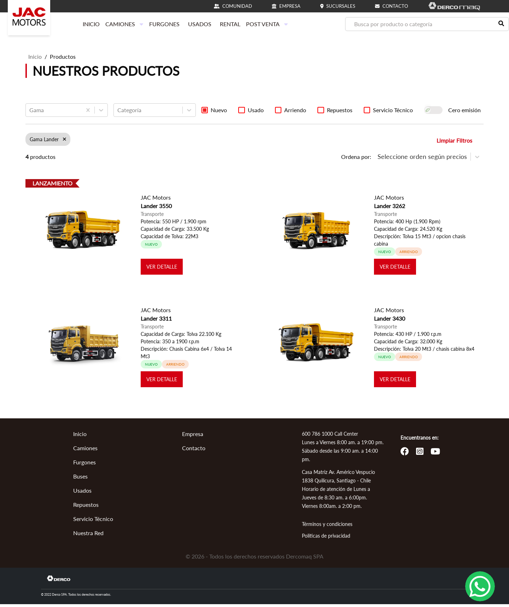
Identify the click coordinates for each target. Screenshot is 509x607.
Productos (63, 56)
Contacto (193, 450)
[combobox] (30, 110)
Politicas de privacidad (326, 539)
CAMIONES (124, 24)
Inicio (35, 56)
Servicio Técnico (93, 521)
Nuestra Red (88, 535)
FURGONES (164, 24)
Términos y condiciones (327, 527)
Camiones (85, 450)
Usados (82, 493)
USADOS (199, 24)
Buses (80, 479)
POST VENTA (267, 24)
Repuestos (86, 507)
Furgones (84, 465)
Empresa (192, 436)
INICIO (91, 24)
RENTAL (230, 24)
